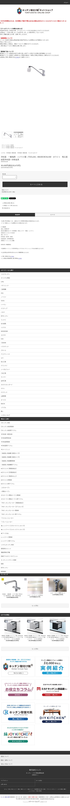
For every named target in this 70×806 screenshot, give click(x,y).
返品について (5, 190)
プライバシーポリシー (51, 789)
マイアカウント (4, 780)
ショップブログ (32, 790)
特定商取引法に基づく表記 (8, 192)
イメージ (52, 214)
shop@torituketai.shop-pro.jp (47, 799)
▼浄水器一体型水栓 (10, 146)
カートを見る (39, 780)
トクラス (7, 145)
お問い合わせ (4, 784)
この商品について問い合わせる (9, 205)
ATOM (40, 790)
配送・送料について (22, 789)
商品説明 (17, 214)
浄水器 (12, 145)
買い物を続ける (5, 208)
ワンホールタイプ (19, 147)
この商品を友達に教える (7, 203)
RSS (37, 790)
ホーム (3, 145)
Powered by (35, 801)
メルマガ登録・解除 (61, 789)
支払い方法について (12, 789)
